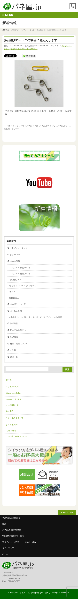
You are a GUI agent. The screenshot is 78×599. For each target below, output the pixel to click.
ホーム (9, 380)
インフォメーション (19, 248)
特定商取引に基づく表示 (13, 536)
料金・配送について (19, 343)
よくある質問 (16, 311)
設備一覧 (14, 357)
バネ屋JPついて (13, 386)
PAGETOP (68, 512)
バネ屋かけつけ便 (18, 304)
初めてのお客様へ (18, 330)
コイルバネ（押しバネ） (20, 274)
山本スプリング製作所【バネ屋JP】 (35, 593)
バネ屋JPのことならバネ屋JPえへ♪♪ (56, 126)
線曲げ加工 (14, 298)
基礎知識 (14, 337)
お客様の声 (15, 254)
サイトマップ (8, 548)
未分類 (13, 350)
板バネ (12, 292)
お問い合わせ (11, 431)
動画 (4, 524)
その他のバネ (15, 280)
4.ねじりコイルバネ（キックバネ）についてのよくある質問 (35, 317)
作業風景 (14, 323)
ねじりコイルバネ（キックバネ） (23, 49)
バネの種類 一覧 (12, 405)
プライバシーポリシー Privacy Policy (19, 542)
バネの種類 (15, 261)
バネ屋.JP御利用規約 (11, 530)
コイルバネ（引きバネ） (20, 268)
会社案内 (10, 411)
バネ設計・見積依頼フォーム (17, 436)
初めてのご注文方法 (14, 399)
